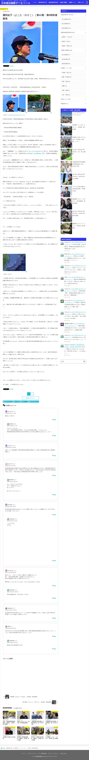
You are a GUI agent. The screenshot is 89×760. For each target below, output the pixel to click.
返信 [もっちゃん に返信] (55, 585)
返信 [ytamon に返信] (55, 435)
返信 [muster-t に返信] (55, 618)
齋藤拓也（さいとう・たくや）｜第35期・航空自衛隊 (78, 225)
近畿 (64, 85)
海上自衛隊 (66, 23)
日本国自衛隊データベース (15, 3)
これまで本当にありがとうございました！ (78, 113)
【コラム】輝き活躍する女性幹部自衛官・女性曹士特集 (78, 188)
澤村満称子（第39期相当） (34, 153)
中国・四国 (66, 90)
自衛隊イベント (72, 2)
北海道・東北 (66, 72)
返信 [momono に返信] (55, 560)
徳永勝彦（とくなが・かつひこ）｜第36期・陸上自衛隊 (78, 127)
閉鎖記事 (64, 103)
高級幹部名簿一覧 (43, 2)
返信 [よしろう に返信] (55, 419)
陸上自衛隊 (17, 401)
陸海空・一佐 (24, 401)
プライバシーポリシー (53, 753)
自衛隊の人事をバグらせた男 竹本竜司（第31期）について (78, 139)
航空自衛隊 (66, 28)
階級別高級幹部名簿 (53, 2)
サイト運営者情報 (42, 753)
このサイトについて (31, 753)
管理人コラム (81, 2)
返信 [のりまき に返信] (55, 514)
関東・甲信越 (66, 77)
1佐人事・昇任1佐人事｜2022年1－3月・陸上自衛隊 (79, 151)
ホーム (35, 2)
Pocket (11, 66)
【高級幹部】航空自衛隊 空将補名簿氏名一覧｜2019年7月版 (79, 164)
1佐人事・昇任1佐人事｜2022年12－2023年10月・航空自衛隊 (79, 213)
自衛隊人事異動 (63, 2)
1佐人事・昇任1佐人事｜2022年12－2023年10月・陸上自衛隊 (79, 176)
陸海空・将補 (67, 45)
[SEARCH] (87, 2)
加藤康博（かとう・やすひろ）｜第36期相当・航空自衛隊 (78, 201)
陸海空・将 (66, 41)
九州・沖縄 (66, 94)
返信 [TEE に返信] (55, 636)
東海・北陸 (66, 81)
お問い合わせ (63, 753)
